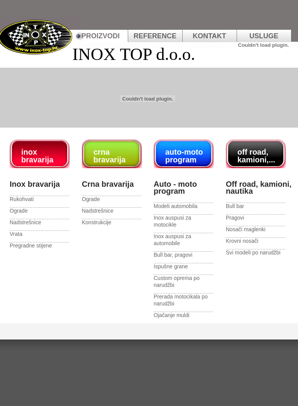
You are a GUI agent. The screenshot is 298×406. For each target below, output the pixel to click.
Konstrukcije (96, 222)
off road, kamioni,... (256, 156)
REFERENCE (155, 36)
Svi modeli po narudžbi (253, 252)
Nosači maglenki (246, 229)
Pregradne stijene (31, 245)
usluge (263, 36)
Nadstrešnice (25, 222)
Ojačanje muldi (172, 315)
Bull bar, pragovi (173, 255)
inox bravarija (37, 156)
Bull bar (235, 206)
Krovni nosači (242, 241)
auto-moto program (184, 156)
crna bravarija (109, 156)
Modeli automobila (176, 206)
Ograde (19, 211)
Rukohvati (22, 199)
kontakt (209, 36)
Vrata (16, 234)
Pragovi (235, 218)
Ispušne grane (171, 266)
